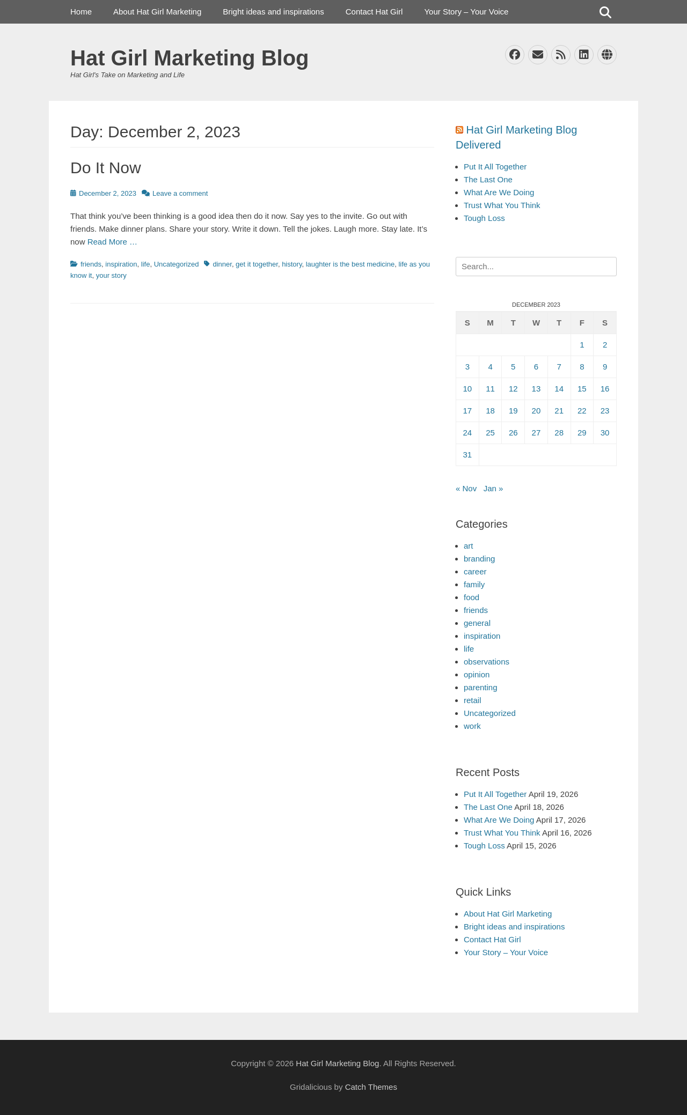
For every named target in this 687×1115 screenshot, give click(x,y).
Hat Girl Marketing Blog (189, 58)
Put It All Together (495, 166)
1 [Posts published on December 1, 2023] (582, 344)
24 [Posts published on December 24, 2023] (467, 432)
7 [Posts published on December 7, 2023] (559, 366)
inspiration (121, 264)
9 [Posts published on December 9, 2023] (605, 366)
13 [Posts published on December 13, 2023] (536, 388)
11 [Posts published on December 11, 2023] (490, 388)
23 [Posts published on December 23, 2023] (605, 410)
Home (81, 11)
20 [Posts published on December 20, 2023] (536, 410)
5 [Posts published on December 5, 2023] (513, 366)
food (471, 597)
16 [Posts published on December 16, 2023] (605, 388)
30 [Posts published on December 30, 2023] (605, 432)
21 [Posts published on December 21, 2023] (559, 410)
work (472, 725)
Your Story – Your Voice (466, 11)
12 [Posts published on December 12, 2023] (513, 388)
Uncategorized (176, 264)
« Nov (466, 488)
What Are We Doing (499, 192)
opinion (476, 674)
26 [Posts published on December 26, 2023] (513, 432)
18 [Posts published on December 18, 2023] (490, 410)
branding (479, 558)
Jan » (493, 488)
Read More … (112, 241)
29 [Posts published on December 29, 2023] (582, 432)
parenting (481, 687)
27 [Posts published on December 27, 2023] (536, 432)
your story (111, 275)
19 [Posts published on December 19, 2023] (513, 410)
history (292, 264)
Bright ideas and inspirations (273, 11)
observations (486, 661)
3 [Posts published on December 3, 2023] (467, 366)
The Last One (488, 179)
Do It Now (105, 167)
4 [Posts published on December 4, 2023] (490, 366)
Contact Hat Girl (374, 11)
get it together (257, 264)
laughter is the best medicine (350, 264)
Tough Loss (484, 218)
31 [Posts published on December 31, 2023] (467, 454)
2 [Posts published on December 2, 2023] (605, 344)
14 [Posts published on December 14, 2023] (559, 388)
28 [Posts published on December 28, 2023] (559, 432)
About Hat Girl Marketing (157, 11)
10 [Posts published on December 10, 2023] (467, 388)
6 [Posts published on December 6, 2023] (536, 366)
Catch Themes (371, 1086)
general (477, 622)
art (468, 545)
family (474, 584)
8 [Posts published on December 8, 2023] (582, 366)
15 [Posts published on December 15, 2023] (582, 388)
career (475, 571)
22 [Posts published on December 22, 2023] (582, 410)
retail (472, 700)
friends (91, 264)
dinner (222, 264)
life (145, 264)
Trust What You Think (502, 205)
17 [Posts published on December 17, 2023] (467, 410)
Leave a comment (180, 193)
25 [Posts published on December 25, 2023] (490, 432)
